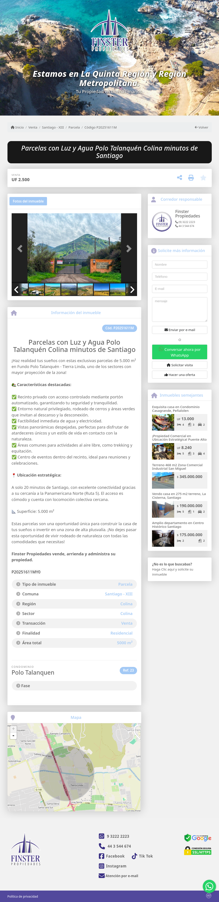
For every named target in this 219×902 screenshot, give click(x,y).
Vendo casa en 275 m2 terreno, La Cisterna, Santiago (179, 495)
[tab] (28, 201)
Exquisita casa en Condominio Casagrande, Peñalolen (175, 409)
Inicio (17, 127)
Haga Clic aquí (163, 569)
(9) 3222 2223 (185, 222)
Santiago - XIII (53, 127)
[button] (21, 248)
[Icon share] (111, 856)
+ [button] (13, 729)
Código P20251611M (100, 127)
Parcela (74, 127)
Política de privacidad (22, 896)
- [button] (13, 736)
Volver (201, 127)
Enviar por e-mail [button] (180, 330)
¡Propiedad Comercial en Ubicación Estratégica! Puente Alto (179, 438)
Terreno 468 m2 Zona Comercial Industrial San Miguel (177, 467)
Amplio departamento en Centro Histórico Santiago (178, 525)
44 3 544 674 (184, 226)
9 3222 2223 (118, 836)
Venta (32, 127)
